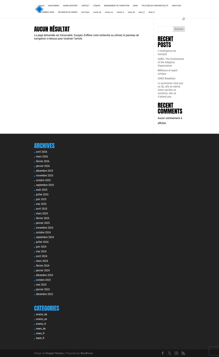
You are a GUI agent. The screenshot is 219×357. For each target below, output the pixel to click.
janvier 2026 (43, 166)
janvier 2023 (43, 289)
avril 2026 (41, 151)
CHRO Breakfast (166, 78)
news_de (131, 12)
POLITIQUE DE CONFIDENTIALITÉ (155, 6)
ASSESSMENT (53, 6)
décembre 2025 (44, 170)
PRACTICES (176, 6)
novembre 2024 (44, 227)
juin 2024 (41, 246)
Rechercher (179, 29)
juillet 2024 (42, 242)
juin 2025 (41, 199)
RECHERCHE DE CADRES (68, 12)
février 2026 (42, 161)
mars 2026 (42, 156)
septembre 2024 (45, 237)
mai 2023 (41, 284)
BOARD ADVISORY (70, 6)
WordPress (87, 353)
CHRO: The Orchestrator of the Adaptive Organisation (171, 62)
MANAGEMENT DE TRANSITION (116, 6)
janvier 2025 (43, 223)
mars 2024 (42, 261)
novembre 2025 (44, 175)
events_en (109, 12)
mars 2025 (42, 213)
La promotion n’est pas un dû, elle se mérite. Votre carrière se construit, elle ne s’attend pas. (170, 90)
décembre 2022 (44, 294)
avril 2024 (41, 256)
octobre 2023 (43, 279)
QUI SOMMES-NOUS (46, 12)
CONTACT (85, 6)
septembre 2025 (45, 185)
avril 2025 (41, 208)
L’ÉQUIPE (96, 6)
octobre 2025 (43, 180)
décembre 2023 (44, 275)
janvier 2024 (43, 270)
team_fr (152, 12)
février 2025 (42, 218)
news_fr (142, 12)
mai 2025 (41, 204)
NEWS (135, 6)
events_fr (120, 12)
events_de (97, 12)
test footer (85, 12)
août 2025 (41, 189)
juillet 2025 (42, 194)
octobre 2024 (43, 232)
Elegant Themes (55, 353)
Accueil (41, 6)
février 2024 (42, 265)
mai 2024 (41, 251)
